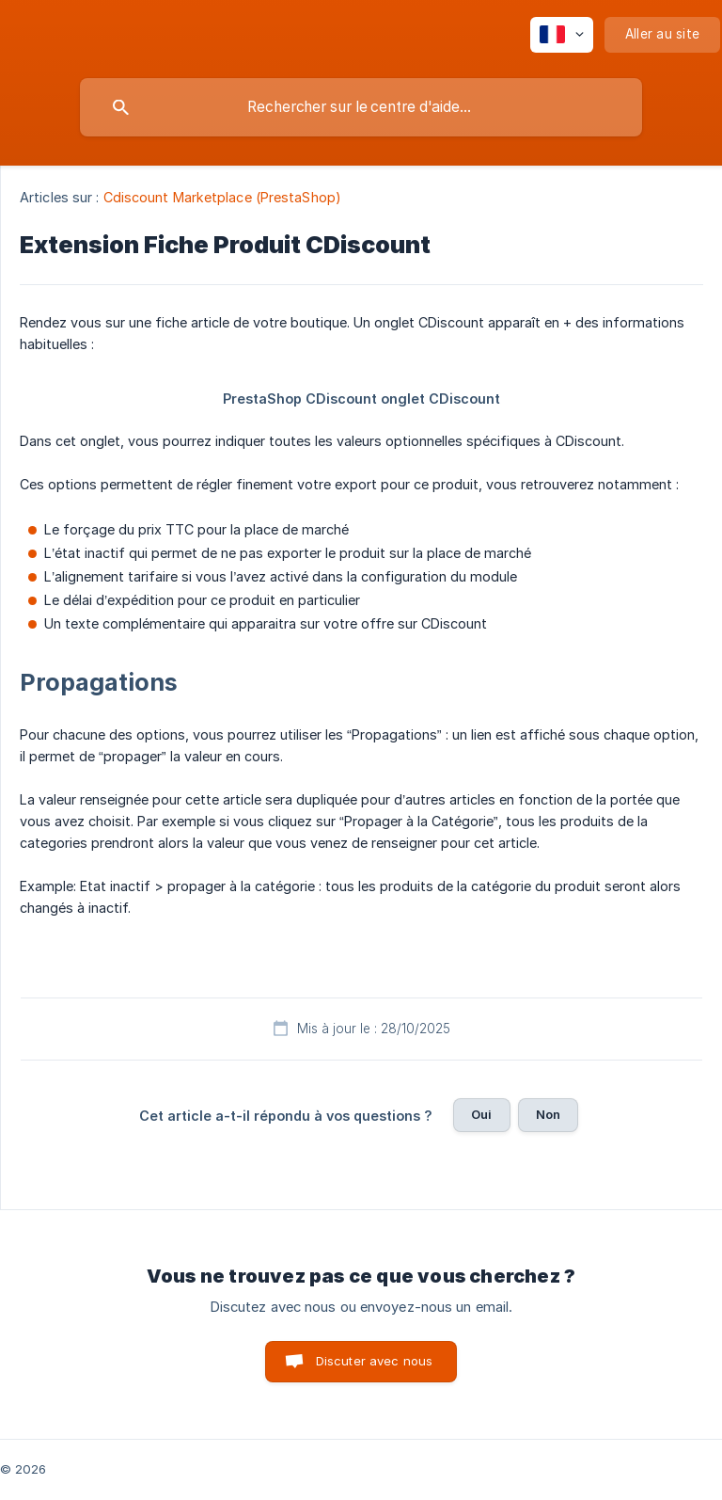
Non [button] (548, 1114)
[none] (561, 35)
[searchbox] (361, 107)
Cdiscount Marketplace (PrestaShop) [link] (222, 197)
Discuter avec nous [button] (374, 1360)
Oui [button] (481, 1114)
